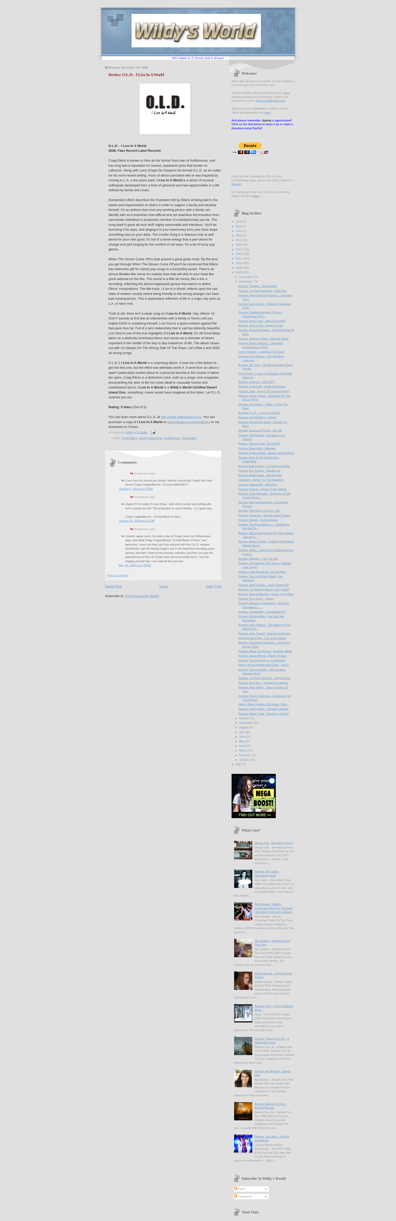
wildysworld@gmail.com (270, 100)
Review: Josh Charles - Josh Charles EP (263, 584)
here (287, 92)
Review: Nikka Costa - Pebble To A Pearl (263, 713)
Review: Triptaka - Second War (257, 286)
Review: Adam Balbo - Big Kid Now (260, 475)
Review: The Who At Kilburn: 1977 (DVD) (263, 589)
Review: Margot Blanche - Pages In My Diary (266, 594)
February (245, 755)
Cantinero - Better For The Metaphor (260, 479)
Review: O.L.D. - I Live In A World (259, 412)
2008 (239, 272)
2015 (239, 240)
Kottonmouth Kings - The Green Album (262, 638)
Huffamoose (172, 438)
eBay (256, 196)
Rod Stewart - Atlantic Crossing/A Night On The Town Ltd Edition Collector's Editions (274, 908)
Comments (242, 1196)
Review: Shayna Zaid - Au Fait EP (259, 443)
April (242, 745)
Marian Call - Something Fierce (274, 842)
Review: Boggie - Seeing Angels (258, 519)
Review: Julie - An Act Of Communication (263, 391)
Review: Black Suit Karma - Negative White (265, 651)
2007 (239, 764)
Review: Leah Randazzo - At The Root (262, 571)
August (244, 727)
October (244, 718)
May (242, 741)
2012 (239, 253)
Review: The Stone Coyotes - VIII (259, 510)
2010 (239, 263)
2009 (239, 267)
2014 (239, 244)
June (242, 736)
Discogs (236, 184)
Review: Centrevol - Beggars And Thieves (264, 515)
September (246, 722)
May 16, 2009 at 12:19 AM (135, 565)
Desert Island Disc (151, 438)
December (246, 276)
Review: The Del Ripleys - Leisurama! (261, 660)
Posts (239, 1188)
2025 (239, 226)
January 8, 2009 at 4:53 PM (136, 488)
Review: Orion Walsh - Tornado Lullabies (263, 708)
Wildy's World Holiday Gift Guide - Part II (263, 664)
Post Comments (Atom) (142, 596)
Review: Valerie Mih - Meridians (258, 484)
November (246, 281)
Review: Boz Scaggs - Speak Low (259, 470)
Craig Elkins (130, 438)
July (242, 732)
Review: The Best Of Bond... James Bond (264, 678)
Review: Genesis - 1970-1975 (256, 381)
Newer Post (113, 586)
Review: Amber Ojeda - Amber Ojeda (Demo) (266, 452)
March (243, 750)
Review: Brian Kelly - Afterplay (257, 448)
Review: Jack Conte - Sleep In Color (260, 325)
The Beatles (189, 438)
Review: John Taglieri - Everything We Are (264, 633)
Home (163, 586)
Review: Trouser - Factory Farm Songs (262, 489)
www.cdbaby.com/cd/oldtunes (188, 422)
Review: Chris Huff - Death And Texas (261, 386)
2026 (239, 221)
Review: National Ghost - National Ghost (263, 338)
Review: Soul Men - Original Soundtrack (263, 682)
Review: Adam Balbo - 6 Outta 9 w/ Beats (264, 466)
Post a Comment (118, 575)
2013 (239, 249)
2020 (239, 235)
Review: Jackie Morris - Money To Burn (262, 655)
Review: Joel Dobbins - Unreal (257, 417)
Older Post (213, 586)
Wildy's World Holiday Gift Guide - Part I (263, 704)
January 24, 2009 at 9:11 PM (136, 520)
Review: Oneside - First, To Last (258, 558)
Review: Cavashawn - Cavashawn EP (261, 611)
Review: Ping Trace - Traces (255, 598)
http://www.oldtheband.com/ (181, 417)
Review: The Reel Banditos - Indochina (262, 290)
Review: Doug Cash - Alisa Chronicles (261, 320)
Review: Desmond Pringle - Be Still (260, 430)
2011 (239, 258)
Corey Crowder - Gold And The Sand (261, 351)
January (244, 759)
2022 (239, 230)
